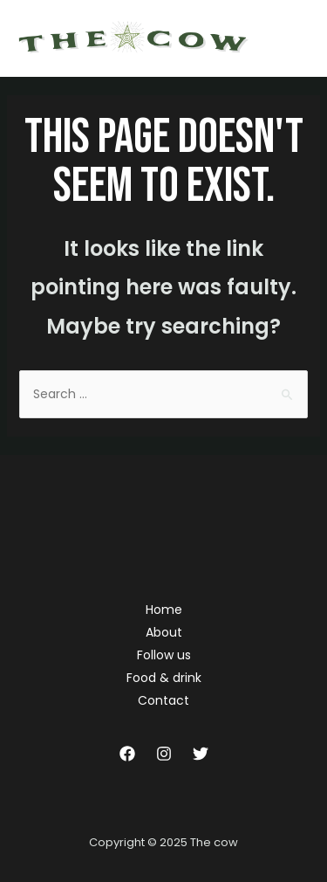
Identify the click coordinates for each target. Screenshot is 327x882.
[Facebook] (127, 753)
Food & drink (163, 677)
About (164, 632)
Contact (163, 700)
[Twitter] (200, 753)
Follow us (164, 655)
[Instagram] (164, 753)
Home (164, 609)
